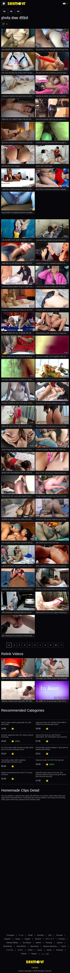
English (27, 939)
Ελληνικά (59, 950)
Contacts (35, 968)
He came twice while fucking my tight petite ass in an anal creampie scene (17, 748)
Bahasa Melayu (12, 943)
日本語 (30, 950)
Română (40, 935)
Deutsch (38, 939)
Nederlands (7, 946)
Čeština (24, 954)
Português (10, 935)
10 (56, 645)
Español (7, 939)
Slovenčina (34, 946)
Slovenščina (21, 946)
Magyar (34, 954)
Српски (59, 943)
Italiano (38, 943)
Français (49, 943)
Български (27, 943)
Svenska (61, 939)
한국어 (20, 950)
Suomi (39, 950)
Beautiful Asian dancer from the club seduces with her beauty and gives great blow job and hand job (51, 774)
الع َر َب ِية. (45, 954)
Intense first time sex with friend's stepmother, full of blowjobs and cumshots (51, 736)
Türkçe (17, 939)
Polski (30, 935)
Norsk (63, 946)
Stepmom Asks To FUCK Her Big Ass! (50, 760)
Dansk (49, 950)
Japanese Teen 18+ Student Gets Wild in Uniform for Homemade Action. (51, 723)
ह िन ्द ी (50, 939)
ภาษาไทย (9, 950)
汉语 (50, 935)
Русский (59, 935)
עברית (21, 935)
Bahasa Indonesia (50, 946)
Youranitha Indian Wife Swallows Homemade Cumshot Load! (13, 761)
